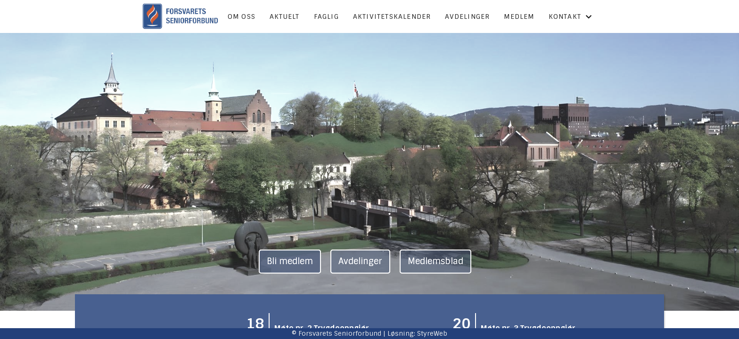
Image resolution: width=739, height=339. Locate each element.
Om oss (241, 16)
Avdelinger (467, 16)
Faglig (326, 16)
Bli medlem (290, 261)
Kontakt (570, 16)
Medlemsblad (435, 261)
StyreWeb (432, 333)
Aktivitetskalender (392, 16)
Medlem (519, 16)
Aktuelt (284, 16)
